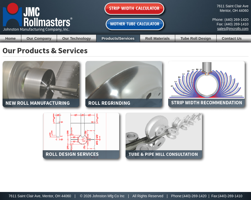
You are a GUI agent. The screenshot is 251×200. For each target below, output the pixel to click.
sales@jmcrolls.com (232, 29)
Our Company (39, 38)
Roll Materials (157, 38)
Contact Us (232, 38)
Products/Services (118, 38)
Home (10, 38)
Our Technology (76, 38)
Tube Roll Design (195, 38)
